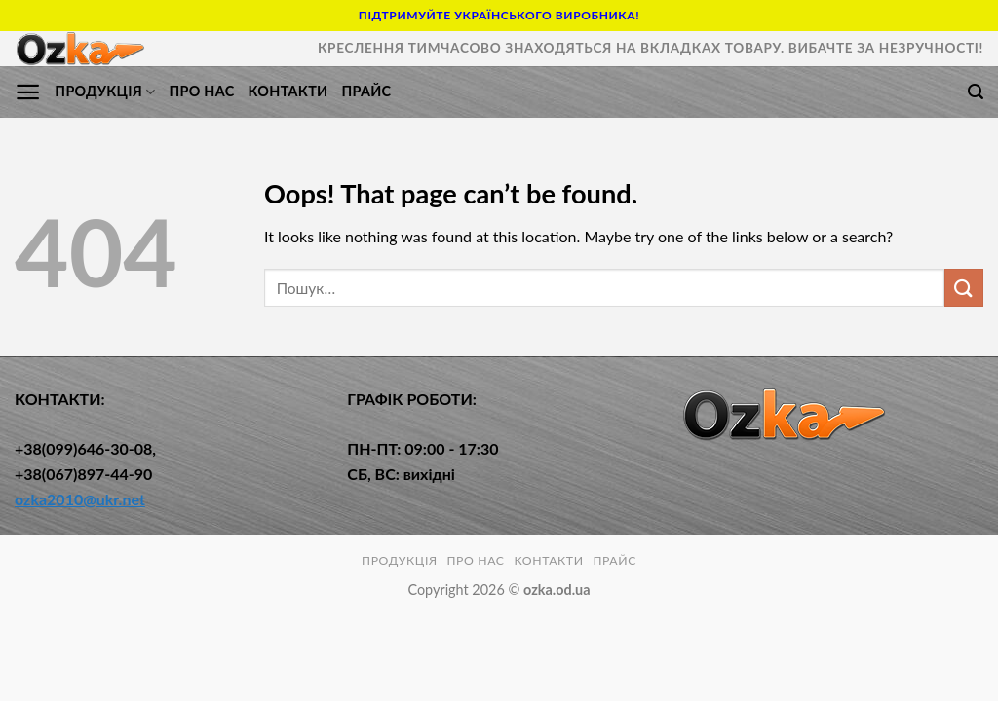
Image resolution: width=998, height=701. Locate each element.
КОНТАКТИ (287, 91)
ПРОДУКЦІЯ (105, 92)
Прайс (366, 91)
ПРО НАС (201, 91)
